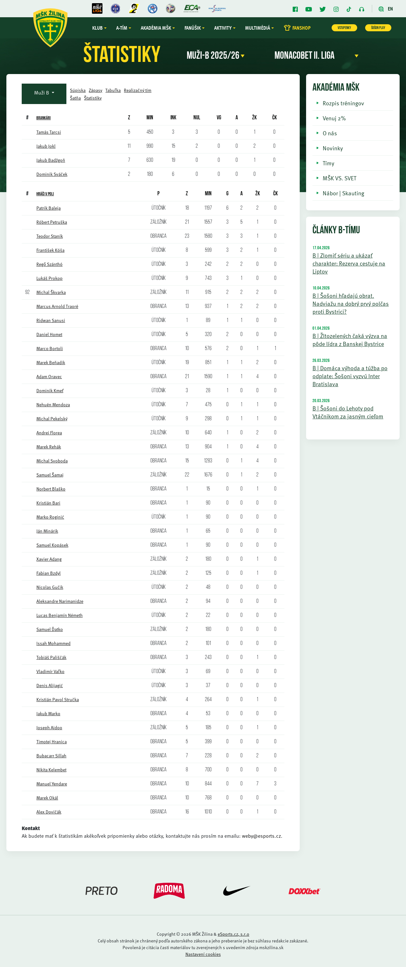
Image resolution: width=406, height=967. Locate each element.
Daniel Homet (49, 334)
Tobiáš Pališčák (51, 657)
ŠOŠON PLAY (378, 28)
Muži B (42, 92)
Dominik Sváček (51, 174)
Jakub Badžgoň (50, 160)
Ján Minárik (47, 531)
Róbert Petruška (51, 222)
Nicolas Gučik (49, 587)
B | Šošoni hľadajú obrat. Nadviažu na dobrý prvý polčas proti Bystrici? (350, 303)
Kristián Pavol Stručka (57, 699)
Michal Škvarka (51, 292)
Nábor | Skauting (343, 193)
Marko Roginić (50, 516)
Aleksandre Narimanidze (59, 601)
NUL (196, 118)
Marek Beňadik (50, 362)
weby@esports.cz (261, 836)
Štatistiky (93, 97)
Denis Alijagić (49, 685)
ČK (274, 118)
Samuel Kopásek (52, 545)
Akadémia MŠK (156, 28)
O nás (330, 133)
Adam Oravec (49, 376)
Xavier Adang (49, 559)
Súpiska (78, 90)
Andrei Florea (49, 432)
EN (386, 8)
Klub (97, 28)
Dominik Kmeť (49, 390)
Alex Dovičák (48, 811)
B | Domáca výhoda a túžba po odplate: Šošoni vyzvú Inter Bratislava (349, 376)
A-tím (121, 28)
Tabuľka (113, 90)
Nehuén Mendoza (53, 404)
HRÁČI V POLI (45, 194)
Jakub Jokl (46, 146)
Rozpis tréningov (343, 103)
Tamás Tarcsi (48, 132)
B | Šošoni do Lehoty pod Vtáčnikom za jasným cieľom (347, 412)
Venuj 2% (334, 118)
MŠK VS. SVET (339, 178)
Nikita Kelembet (51, 769)
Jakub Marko (48, 713)
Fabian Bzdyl (48, 573)
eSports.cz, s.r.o (233, 934)
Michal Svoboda (52, 460)
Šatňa (75, 97)
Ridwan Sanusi (50, 320)
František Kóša (50, 250)
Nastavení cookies (203, 954)
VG (219, 118)
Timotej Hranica (51, 741)
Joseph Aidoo (49, 727)
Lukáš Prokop (49, 278)
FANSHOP (297, 28)
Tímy (328, 163)
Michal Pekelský (51, 418)
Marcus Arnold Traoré (57, 306)
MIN (208, 194)
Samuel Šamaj (50, 474)
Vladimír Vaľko (50, 671)
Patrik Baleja (48, 208)
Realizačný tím (137, 90)
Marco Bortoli (49, 348)
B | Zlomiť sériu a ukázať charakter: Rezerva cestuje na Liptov (348, 263)
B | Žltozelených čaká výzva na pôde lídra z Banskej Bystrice (349, 339)
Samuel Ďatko (49, 629)
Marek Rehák (48, 446)
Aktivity (223, 28)
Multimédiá (257, 28)
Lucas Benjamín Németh (59, 615)
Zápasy (95, 90)
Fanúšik (192, 28)
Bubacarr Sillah (51, 755)
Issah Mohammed (53, 643)
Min (150, 118)
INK (173, 118)
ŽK (254, 118)
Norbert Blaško (50, 488)
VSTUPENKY (344, 28)
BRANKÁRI (43, 118)
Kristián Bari (48, 502)
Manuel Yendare (51, 783)
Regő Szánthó (49, 264)
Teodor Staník (49, 236)
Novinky (333, 148)
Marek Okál (47, 797)
